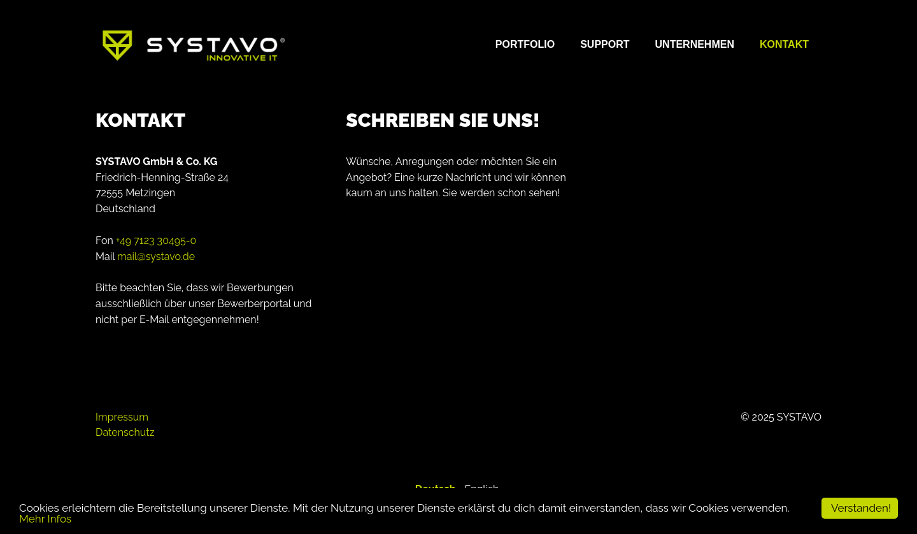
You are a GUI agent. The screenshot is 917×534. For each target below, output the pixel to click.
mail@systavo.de (156, 256)
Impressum (122, 417)
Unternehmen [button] (694, 44)
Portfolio (525, 44)
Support (604, 44)
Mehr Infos (45, 518)
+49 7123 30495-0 (156, 241)
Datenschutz (125, 432)
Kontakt (784, 44)
